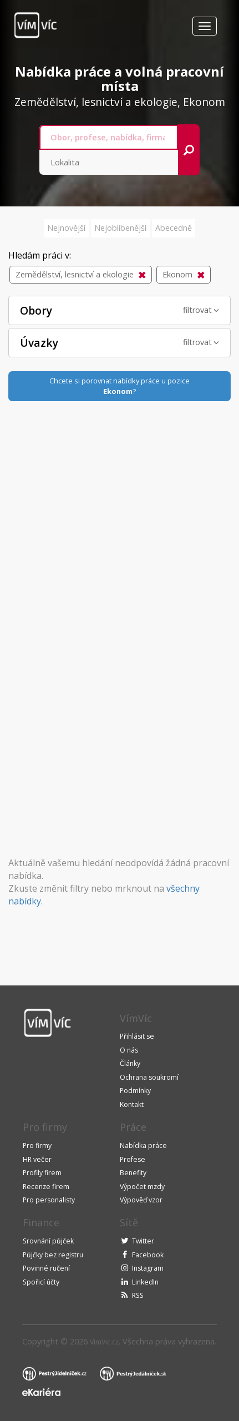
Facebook (148, 1255)
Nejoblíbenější (120, 227)
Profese (132, 1159)
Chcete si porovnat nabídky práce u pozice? (119, 386)
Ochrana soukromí (149, 1077)
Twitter (143, 1241)
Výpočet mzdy (142, 1186)
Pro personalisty (49, 1200)
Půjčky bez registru (53, 1255)
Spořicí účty (41, 1282)
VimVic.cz (104, 1342)
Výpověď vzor (141, 1200)
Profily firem (42, 1172)
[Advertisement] (120, 575)
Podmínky (135, 1090)
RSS (138, 1295)
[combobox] (108, 137)
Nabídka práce (143, 1145)
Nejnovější (66, 227)
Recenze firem (46, 1186)
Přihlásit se (137, 1036)
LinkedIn (145, 1282)
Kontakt (132, 1104)
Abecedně (173, 227)
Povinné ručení (46, 1268)
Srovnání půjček (48, 1241)
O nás (129, 1050)
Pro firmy (37, 1145)
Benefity (133, 1172)
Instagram (148, 1268)
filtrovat (201, 310)
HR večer (37, 1159)
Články (130, 1063)
